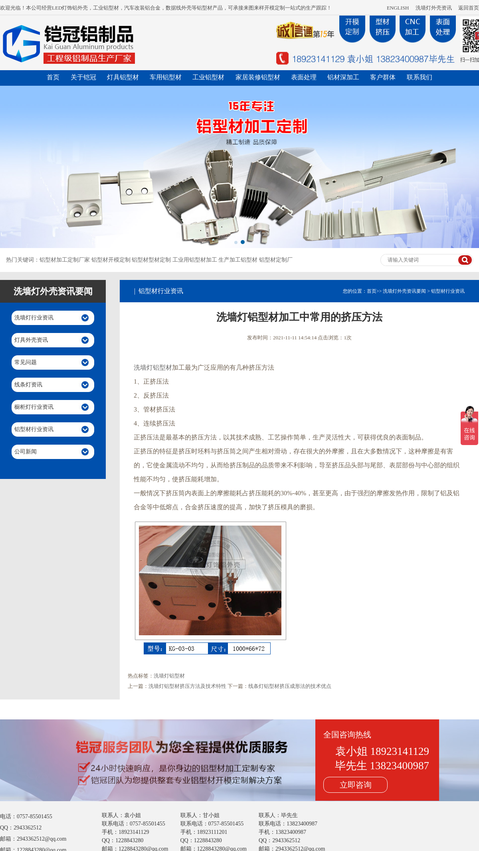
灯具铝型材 (123, 77)
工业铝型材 (208, 77)
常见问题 (25, 362)
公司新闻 (25, 452)
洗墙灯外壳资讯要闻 (404, 291)
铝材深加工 (343, 77)
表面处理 (304, 77)
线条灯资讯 (28, 385)
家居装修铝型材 (258, 77)
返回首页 (468, 8)
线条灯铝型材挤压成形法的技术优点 (289, 686)
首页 (53, 77)
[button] (236, 242)
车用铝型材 (166, 77)
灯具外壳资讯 (31, 340)
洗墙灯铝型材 (153, 367)
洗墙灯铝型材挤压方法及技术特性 (187, 686)
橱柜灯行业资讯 (33, 407)
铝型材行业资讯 (33, 429)
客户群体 (383, 77)
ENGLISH (398, 8)
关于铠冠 (83, 77)
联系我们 (419, 77)
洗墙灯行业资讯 (33, 318)
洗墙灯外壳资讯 (434, 8)
